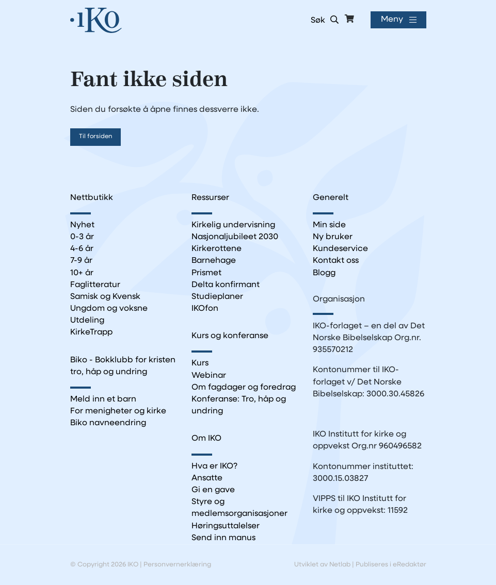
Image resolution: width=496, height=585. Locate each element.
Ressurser (210, 198)
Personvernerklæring (177, 564)
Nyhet (82, 225)
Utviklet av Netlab (322, 564)
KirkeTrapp (91, 332)
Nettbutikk (91, 198)
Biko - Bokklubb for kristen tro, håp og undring (122, 366)
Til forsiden (95, 136)
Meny (392, 19)
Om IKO (206, 438)
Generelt (330, 198)
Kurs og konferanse (229, 336)
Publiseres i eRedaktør (391, 564)
